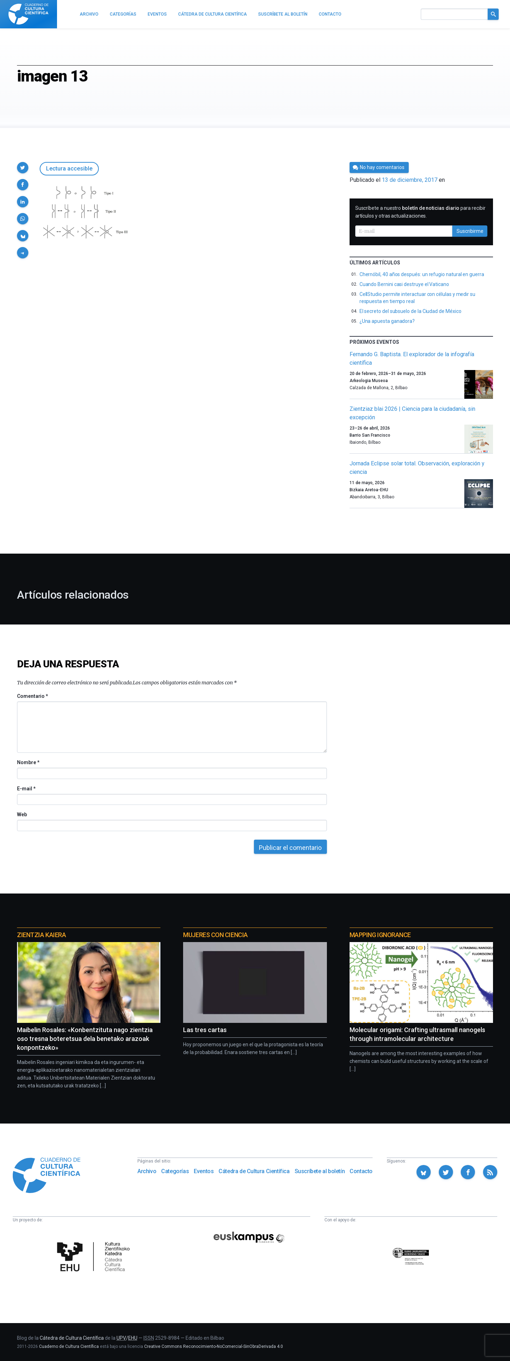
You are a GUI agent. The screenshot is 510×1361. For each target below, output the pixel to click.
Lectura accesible (69, 168)
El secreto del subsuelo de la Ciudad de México (410, 311)
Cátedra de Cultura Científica (254, 1171)
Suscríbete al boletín (320, 1171)
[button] (22, 167)
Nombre (28, 762)
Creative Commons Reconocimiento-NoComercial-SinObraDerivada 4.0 (213, 1346)
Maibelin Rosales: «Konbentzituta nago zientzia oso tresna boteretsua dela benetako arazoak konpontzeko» (85, 1038)
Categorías (175, 1171)
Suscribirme (470, 231)
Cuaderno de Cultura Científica (69, 1346)
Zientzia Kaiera (41, 935)
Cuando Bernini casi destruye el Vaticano (404, 284)
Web (22, 814)
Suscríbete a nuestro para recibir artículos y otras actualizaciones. (420, 212)
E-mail (26, 788)
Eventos (204, 1171)
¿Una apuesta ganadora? (387, 321)
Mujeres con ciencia (215, 935)
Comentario (32, 696)
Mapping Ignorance (380, 935)
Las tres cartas (205, 1030)
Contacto (361, 1171)
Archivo (146, 1171)
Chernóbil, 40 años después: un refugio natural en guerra (421, 274)
